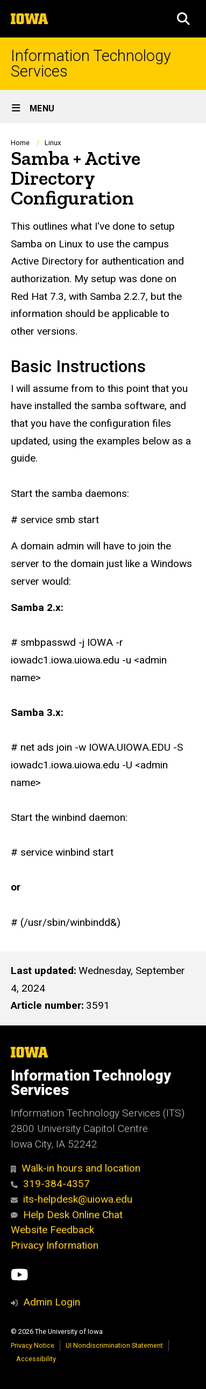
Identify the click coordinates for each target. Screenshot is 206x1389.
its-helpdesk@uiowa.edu (71, 1199)
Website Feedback (52, 1230)
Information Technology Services (91, 63)
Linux (53, 143)
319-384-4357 (50, 1183)
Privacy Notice (32, 1345)
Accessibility (36, 1359)
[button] (183, 18)
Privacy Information (54, 1245)
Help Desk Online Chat (67, 1215)
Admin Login (51, 1302)
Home (20, 143)
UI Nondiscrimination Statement (114, 1345)
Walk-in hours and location (75, 1168)
